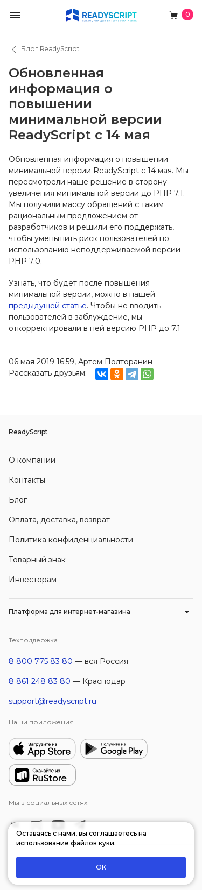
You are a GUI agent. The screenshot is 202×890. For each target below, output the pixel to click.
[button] (15, 14)
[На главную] (101, 14)
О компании (32, 460)
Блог (18, 500)
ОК (101, 867)
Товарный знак (37, 559)
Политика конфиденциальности (71, 540)
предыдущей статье (48, 305)
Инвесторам (33, 579)
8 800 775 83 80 (41, 661)
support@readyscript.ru (52, 701)
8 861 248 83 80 (40, 681)
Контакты (27, 480)
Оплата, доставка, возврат (59, 520)
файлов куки (92, 843)
